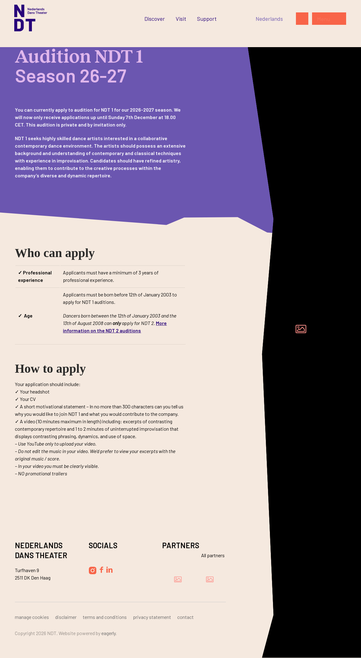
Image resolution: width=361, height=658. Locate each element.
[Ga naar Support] (207, 18)
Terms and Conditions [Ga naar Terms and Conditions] (105, 617)
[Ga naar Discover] (154, 18)
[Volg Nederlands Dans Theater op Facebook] (101, 570)
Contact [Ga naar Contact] (185, 617)
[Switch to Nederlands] (269, 18)
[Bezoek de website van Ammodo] (210, 579)
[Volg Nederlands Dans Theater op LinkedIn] (109, 570)
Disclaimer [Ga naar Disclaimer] (66, 617)
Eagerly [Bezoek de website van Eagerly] (108, 633)
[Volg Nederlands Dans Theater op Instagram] (92, 570)
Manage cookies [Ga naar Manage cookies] (32, 617)
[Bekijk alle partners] (209, 555)
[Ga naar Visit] (181, 18)
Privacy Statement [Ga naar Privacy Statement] (152, 617)
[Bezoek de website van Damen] (178, 579)
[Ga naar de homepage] (30, 18)
